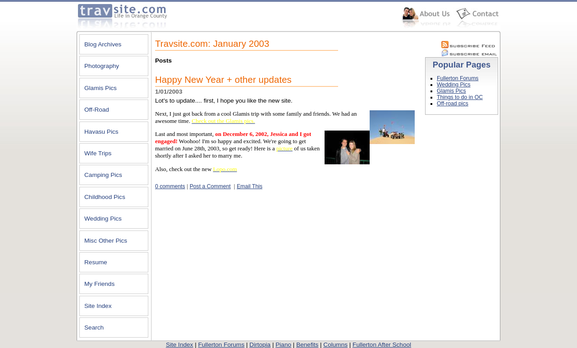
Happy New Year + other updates (223, 80)
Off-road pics (452, 103)
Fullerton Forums (457, 78)
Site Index (97, 306)
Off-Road (96, 109)
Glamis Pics (100, 88)
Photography (101, 66)
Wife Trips (97, 153)
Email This (249, 186)
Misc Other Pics (105, 240)
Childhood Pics (104, 197)
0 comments (170, 186)
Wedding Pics (103, 218)
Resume (95, 262)
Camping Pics (103, 175)
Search (94, 327)
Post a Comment (210, 186)
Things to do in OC (460, 97)
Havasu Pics (101, 131)
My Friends (99, 283)
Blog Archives (102, 44)
